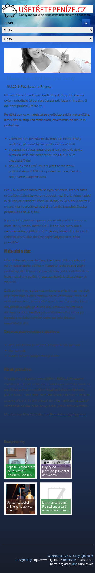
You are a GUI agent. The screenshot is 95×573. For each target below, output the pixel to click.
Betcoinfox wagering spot (68, 414)
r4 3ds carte (84, 560)
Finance (45, 86)
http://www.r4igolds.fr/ (47, 560)
